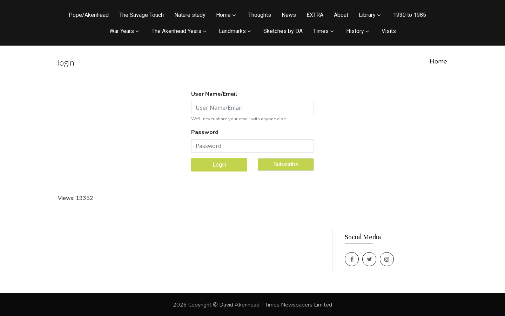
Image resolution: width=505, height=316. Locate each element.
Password (204, 132)
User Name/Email (214, 94)
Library (367, 15)
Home (223, 15)
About (341, 15)
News (289, 15)
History (355, 31)
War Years (121, 31)
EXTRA (315, 15)
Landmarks (232, 31)
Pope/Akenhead (89, 15)
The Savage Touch (141, 15)
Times (321, 31)
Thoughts (259, 15)
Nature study (190, 15)
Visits (389, 31)
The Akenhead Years (176, 31)
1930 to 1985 (409, 15)
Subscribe (286, 164)
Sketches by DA (283, 31)
